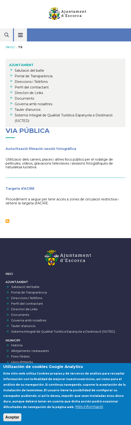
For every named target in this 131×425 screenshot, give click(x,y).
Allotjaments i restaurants (30, 351)
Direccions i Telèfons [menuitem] (31, 82)
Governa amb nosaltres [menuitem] (33, 104)
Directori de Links (24, 309)
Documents (20, 315)
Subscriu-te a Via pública (7, 221)
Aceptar (12, 420)
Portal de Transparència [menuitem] (33, 76)
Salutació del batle (25, 287)
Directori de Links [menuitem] (29, 93)
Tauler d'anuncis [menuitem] (27, 110)
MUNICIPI (13, 340)
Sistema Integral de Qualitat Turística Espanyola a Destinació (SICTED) (63, 331)
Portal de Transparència (29, 292)
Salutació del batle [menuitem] (29, 70)
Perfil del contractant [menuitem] (32, 87)
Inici (10, 47)
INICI (9, 274)
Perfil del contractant (27, 303)
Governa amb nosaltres (28, 320)
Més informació (89, 410)
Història (17, 345)
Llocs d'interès (22, 362)
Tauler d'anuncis (23, 326)
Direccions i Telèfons (26, 298)
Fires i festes (20, 356)
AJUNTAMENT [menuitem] (21, 65)
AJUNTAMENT (17, 282)
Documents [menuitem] (24, 98)
